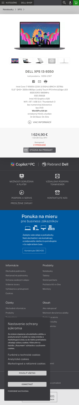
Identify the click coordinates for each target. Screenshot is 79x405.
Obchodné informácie (16, 308)
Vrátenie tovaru (13, 284)
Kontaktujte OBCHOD (34, 250)
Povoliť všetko (27, 373)
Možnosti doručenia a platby (55, 313)
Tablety (46, 275)
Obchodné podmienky (16, 271)
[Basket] (76, 2)
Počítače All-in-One (52, 284)
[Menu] (9, 2)
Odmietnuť (27, 384)
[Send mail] (39, 81)
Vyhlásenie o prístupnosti (17, 289)
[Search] (64, 2)
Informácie (12, 265)
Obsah (46, 302)
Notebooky (9, 9)
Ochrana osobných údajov (17, 280)
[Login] (70, 2)
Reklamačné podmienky (17, 275)
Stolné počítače (50, 280)
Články (10, 302)
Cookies (9, 293)
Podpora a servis (50, 317)
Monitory (47, 289)
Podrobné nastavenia (18, 391)
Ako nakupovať (50, 308)
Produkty (48, 265)
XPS (20, 9)
